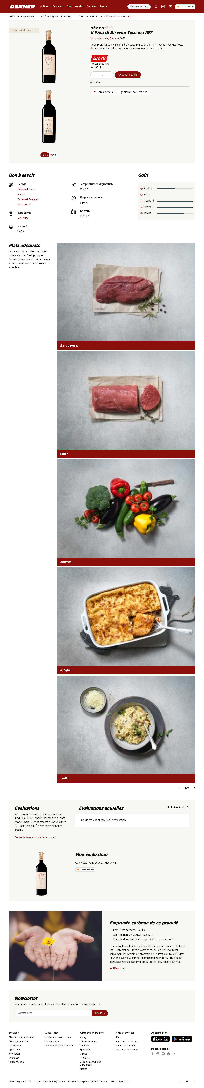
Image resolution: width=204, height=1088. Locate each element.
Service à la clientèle (126, 1045)
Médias (83, 1069)
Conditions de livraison (127, 1050)
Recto (45, 155)
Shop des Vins (75, 6)
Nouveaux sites (52, 1041)
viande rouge (69, 345)
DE (179, 1081)
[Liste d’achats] (170, 6)
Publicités (85, 1058)
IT (194, 1081)
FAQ (118, 1037)
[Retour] (179, 788)
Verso (53, 155)
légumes (65, 562)
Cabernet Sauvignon (29, 199)
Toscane (94, 16)
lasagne (65, 670)
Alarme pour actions (19, 1041)
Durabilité (84, 1045)
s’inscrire (100, 1013)
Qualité (83, 1054)
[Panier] (156, 6)
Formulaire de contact (127, 1041)
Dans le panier (128, 74)
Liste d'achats (16, 1045)
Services (91, 6)
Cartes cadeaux (16, 1062)
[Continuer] (194, 788)
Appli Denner (15, 1050)
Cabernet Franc (26, 189)
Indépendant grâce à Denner (58, 1045)
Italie (81, 16)
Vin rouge (68, 16)
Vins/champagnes (49, 16)
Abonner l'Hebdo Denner (21, 1037)
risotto (64, 778)
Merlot (21, 194)
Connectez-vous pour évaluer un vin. (35, 837)
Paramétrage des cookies (21, 1081)
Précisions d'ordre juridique (51, 1081)
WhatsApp (14, 1058)
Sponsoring (85, 1050)
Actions (44, 6)
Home (12, 16)
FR (187, 1081)
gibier (64, 453)
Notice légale (117, 1081)
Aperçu (83, 1037)
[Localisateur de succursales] (163, 6)
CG (129, 1081)
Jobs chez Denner (89, 1041)
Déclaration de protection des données (87, 1081)
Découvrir (58, 6)
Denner (104, 6)
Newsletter (14, 1054)
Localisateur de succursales (58, 1037)
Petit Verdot (24, 204)
